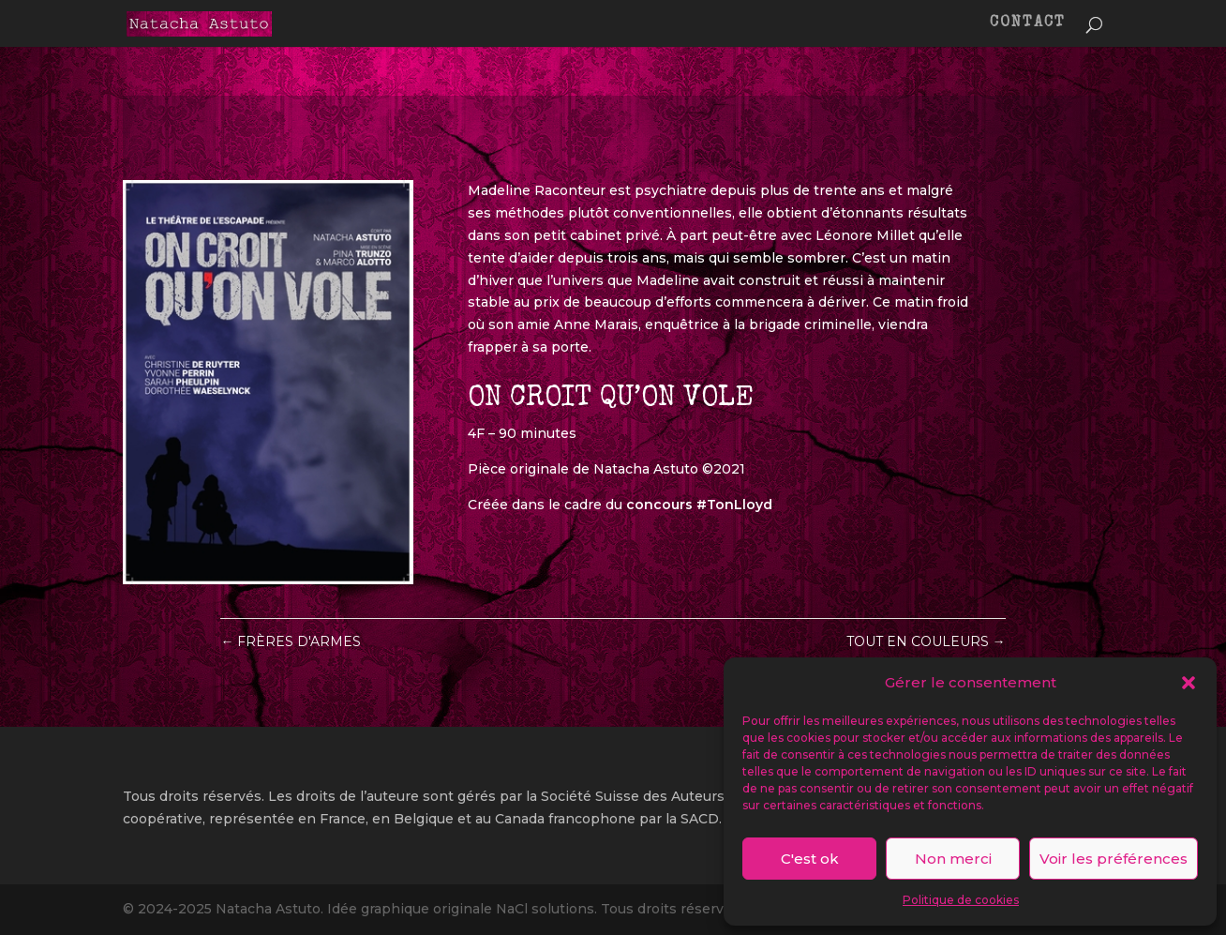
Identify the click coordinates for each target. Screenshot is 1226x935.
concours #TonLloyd (699, 504)
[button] (1188, 682)
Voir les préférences (1113, 858)
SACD (699, 818)
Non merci (953, 858)
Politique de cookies (961, 900)
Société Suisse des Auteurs (633, 796)
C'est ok (810, 858)
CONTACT (1028, 24)
